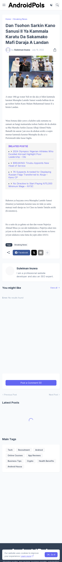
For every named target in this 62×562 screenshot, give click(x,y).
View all (53, 288)
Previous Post (10, 394)
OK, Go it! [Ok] (51, 554)
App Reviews (34, 455)
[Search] (57, 4)
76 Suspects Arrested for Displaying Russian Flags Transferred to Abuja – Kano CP (29, 174)
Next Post (53, 394)
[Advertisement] (31, 338)
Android (39, 450)
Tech (10, 450)
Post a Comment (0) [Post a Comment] (31, 382)
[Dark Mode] (51, 4)
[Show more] (47, 252)
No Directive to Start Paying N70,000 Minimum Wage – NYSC (30, 185)
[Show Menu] (4, 4)
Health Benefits (46, 461)
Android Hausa (15, 466)
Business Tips (14, 461)
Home (8, 19)
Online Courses (15, 455)
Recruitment (24, 450)
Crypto (30, 461)
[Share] (53, 49)
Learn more (26, 556)
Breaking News (20, 19)
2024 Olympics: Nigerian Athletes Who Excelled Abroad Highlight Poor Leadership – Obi (30, 154)
